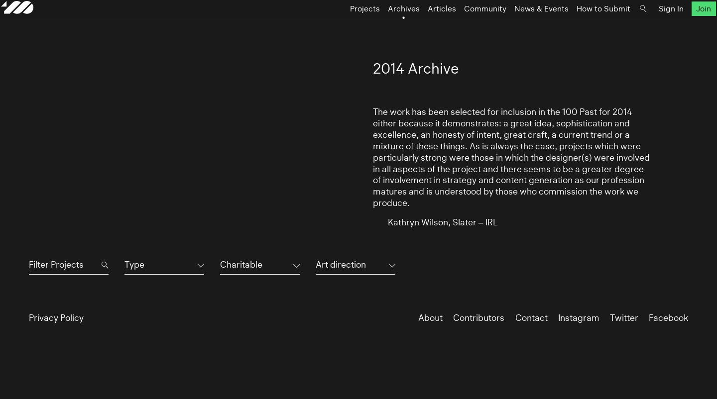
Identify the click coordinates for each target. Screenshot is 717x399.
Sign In (643, 28)
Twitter (624, 318)
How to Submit (575, 28)
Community (457, 28)
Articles (414, 28)
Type (134, 265)
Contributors (478, 318)
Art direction (341, 265)
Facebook (668, 318)
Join (676, 28)
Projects (337, 28)
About (430, 318)
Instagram (578, 318)
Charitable (241, 265)
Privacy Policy (56, 318)
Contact (531, 318)
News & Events (513, 28)
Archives (376, 28)
